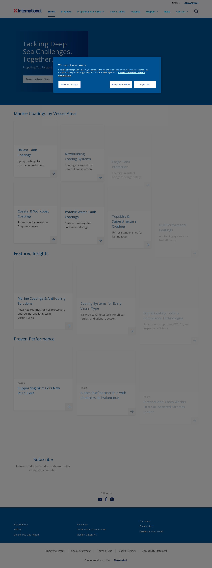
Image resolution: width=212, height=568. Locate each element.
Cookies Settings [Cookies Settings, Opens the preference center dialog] (69, 84)
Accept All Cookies (121, 84)
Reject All (145, 84)
